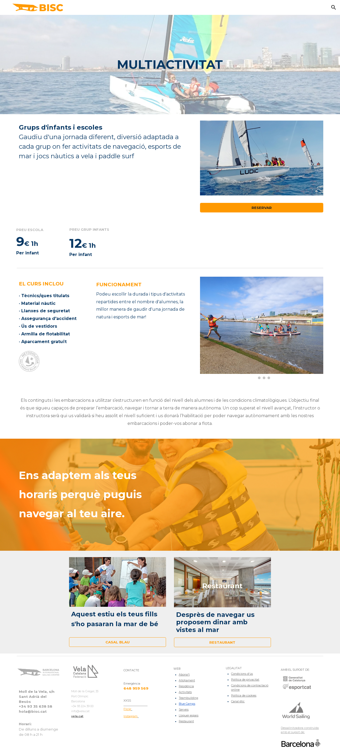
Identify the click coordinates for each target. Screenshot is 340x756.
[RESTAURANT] (222, 642)
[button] (333, 7)
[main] (170, 64)
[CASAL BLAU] (117, 642)
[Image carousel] (261, 328)
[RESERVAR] (261, 207)
